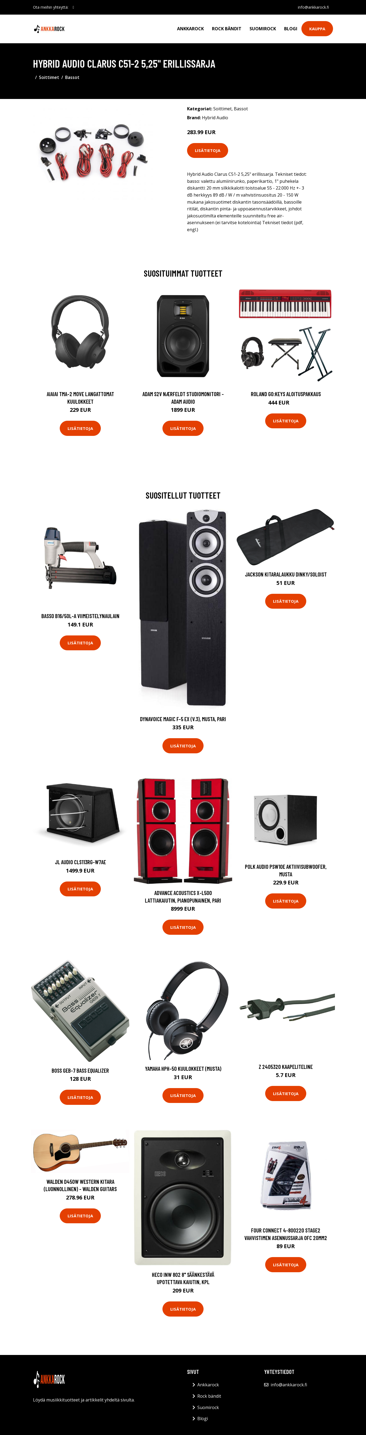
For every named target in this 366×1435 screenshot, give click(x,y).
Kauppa (317, 28)
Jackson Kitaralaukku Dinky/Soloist (286, 574)
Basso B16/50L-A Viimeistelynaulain (80, 615)
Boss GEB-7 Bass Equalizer (80, 1070)
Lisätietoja (207, 150)
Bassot (72, 77)
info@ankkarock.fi (313, 7)
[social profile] (73, 7)
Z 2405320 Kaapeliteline (286, 1066)
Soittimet (49, 77)
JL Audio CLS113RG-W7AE (80, 862)
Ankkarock (190, 29)
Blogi (290, 29)
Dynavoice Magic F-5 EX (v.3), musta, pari (183, 718)
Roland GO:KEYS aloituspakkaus (286, 393)
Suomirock (262, 29)
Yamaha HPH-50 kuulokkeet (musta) (183, 1068)
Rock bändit (226, 29)
